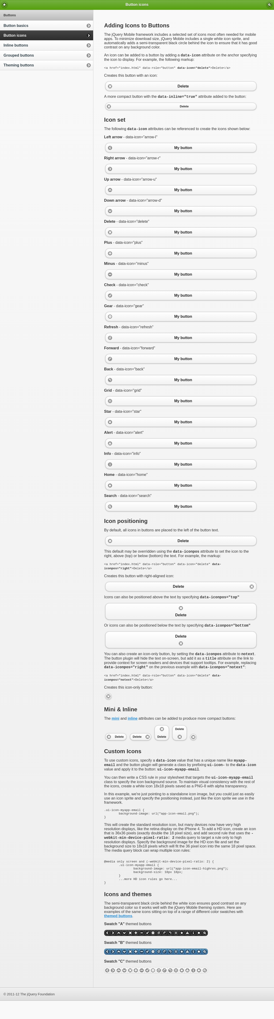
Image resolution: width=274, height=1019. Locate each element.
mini (115, 725)
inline (132, 725)
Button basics (16, 26)
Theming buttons (19, 65)
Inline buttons (16, 45)
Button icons (15, 35)
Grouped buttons (19, 55)
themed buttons (118, 934)
